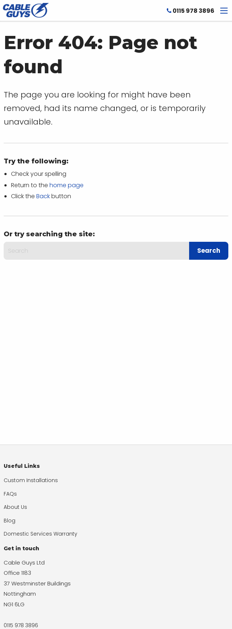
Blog (9, 520)
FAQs (10, 493)
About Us (15, 507)
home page (66, 185)
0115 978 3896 (190, 11)
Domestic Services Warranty (40, 533)
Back (43, 196)
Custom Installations (31, 480)
